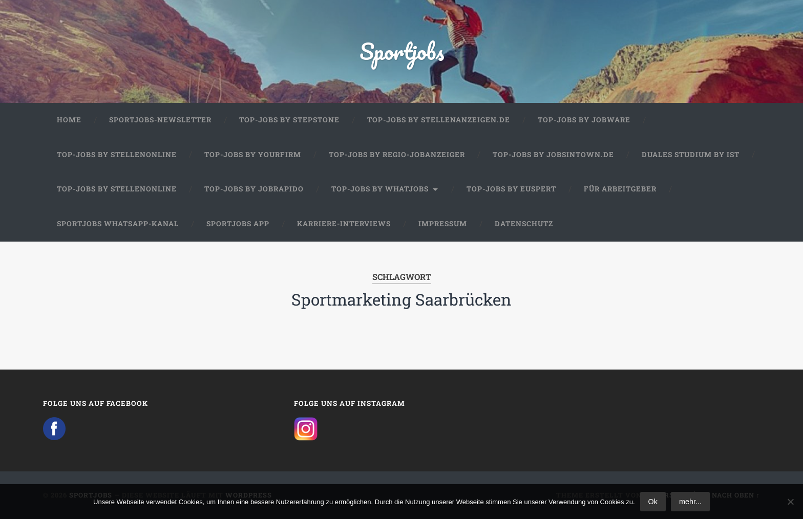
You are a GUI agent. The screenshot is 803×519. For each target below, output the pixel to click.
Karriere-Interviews (344, 223)
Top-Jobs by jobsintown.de (553, 154)
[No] (790, 501)
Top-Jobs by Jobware (584, 119)
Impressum (442, 223)
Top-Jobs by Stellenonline (117, 154)
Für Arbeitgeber (620, 188)
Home (69, 119)
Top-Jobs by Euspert (511, 188)
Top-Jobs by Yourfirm (252, 154)
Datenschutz (524, 223)
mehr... (690, 502)
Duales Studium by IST (690, 154)
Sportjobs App (237, 223)
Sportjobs (402, 51)
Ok (653, 502)
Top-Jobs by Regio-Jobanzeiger (397, 154)
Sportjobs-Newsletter (160, 119)
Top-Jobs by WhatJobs (380, 188)
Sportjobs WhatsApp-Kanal (118, 223)
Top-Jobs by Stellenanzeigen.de (438, 119)
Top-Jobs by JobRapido (254, 188)
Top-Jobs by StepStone (289, 119)
